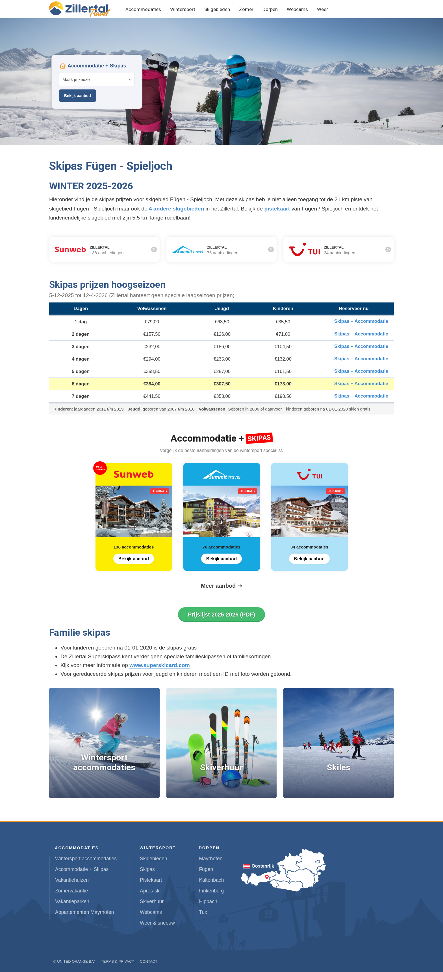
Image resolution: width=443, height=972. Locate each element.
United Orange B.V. (76, 961)
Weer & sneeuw (157, 923)
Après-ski (150, 891)
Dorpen (270, 9)
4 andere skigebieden (176, 209)
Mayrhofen (210, 858)
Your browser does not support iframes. (96, 82)
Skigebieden (217, 9)
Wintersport (182, 9)
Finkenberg (211, 891)
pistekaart (277, 209)
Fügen (206, 869)
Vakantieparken (72, 901)
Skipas (147, 869)
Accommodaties (143, 9)
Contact (148, 961)
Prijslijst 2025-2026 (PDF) (221, 614)
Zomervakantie (71, 891)
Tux (203, 912)
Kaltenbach (211, 880)
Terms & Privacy (117, 961)
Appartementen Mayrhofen (84, 912)
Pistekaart (151, 880)
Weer (322, 9)
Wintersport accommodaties (86, 858)
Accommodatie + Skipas (81, 869)
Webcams (297, 9)
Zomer (246, 9)
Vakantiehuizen (72, 880)
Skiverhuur (152, 901)
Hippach (208, 901)
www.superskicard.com (159, 665)
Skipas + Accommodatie (361, 321)
